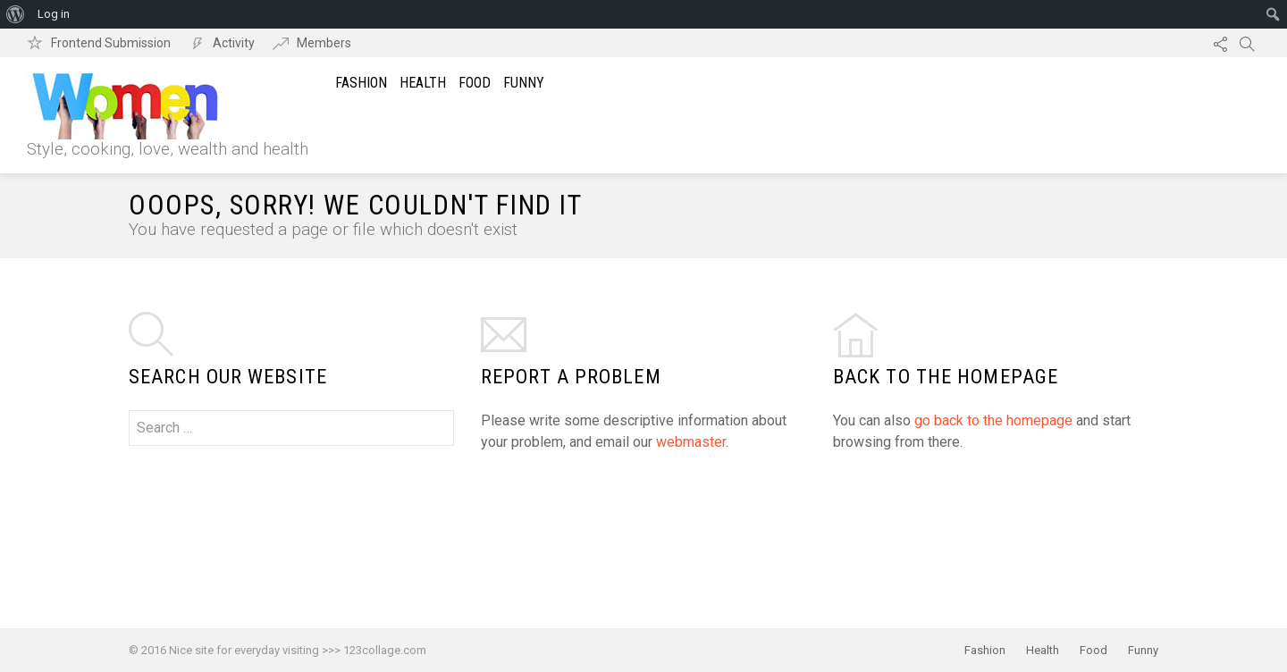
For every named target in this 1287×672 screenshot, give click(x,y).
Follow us (1220, 43)
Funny (523, 82)
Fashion (361, 82)
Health (423, 82)
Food (474, 82)
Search (1246, 43)
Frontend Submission (111, 43)
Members (324, 43)
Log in (54, 14)
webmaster (691, 441)
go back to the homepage (993, 420)
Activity (234, 43)
